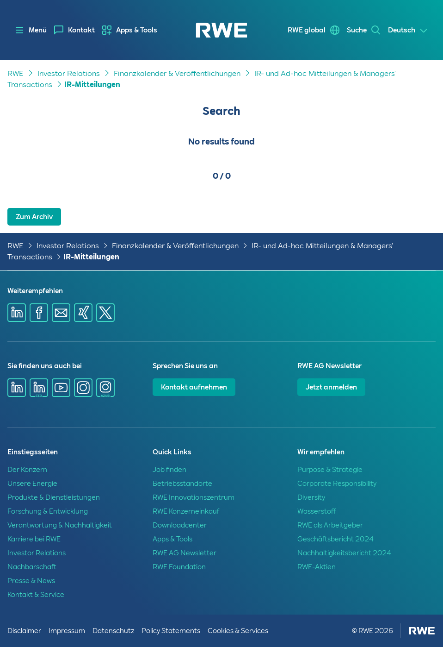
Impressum (67, 631)
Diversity (311, 497)
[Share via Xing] (83, 312)
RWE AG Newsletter (184, 553)
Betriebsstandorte (182, 483)
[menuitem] (74, 30)
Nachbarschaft (31, 567)
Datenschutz (113, 631)
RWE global (307, 30)
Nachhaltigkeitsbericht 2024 (344, 553)
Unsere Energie (32, 483)
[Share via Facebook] (39, 312)
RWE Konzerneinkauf (186, 511)
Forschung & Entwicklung (47, 511)
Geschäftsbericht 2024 (335, 539)
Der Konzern (27, 469)
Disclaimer (24, 631)
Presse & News (31, 581)
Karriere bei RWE (34, 539)
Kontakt (81, 30)
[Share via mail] (61, 312)
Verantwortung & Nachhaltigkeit (59, 525)
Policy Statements (171, 631)
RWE (15, 73)
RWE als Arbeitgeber (330, 525)
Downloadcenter (180, 525)
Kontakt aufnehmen (194, 387)
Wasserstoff (316, 511)
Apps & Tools (136, 30)
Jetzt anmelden (331, 387)
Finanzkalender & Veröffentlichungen (177, 73)
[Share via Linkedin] (16, 312)
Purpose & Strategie (330, 469)
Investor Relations (68, 73)
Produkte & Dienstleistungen (53, 497)
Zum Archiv (34, 217)
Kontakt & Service (35, 594)
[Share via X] (105, 312)
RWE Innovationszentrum (193, 497)
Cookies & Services (238, 631)
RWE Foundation (179, 567)
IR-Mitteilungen (92, 84)
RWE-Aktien (316, 567)
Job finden (169, 469)
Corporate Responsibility (336, 483)
